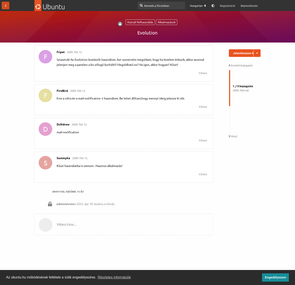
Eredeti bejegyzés (241, 65)
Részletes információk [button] (114, 277)
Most (233, 136)
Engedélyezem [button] (275, 277)
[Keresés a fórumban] (161, 5)
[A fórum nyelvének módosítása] (198, 6)
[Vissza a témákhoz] (5, 5)
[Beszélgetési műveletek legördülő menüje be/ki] (257, 53)
